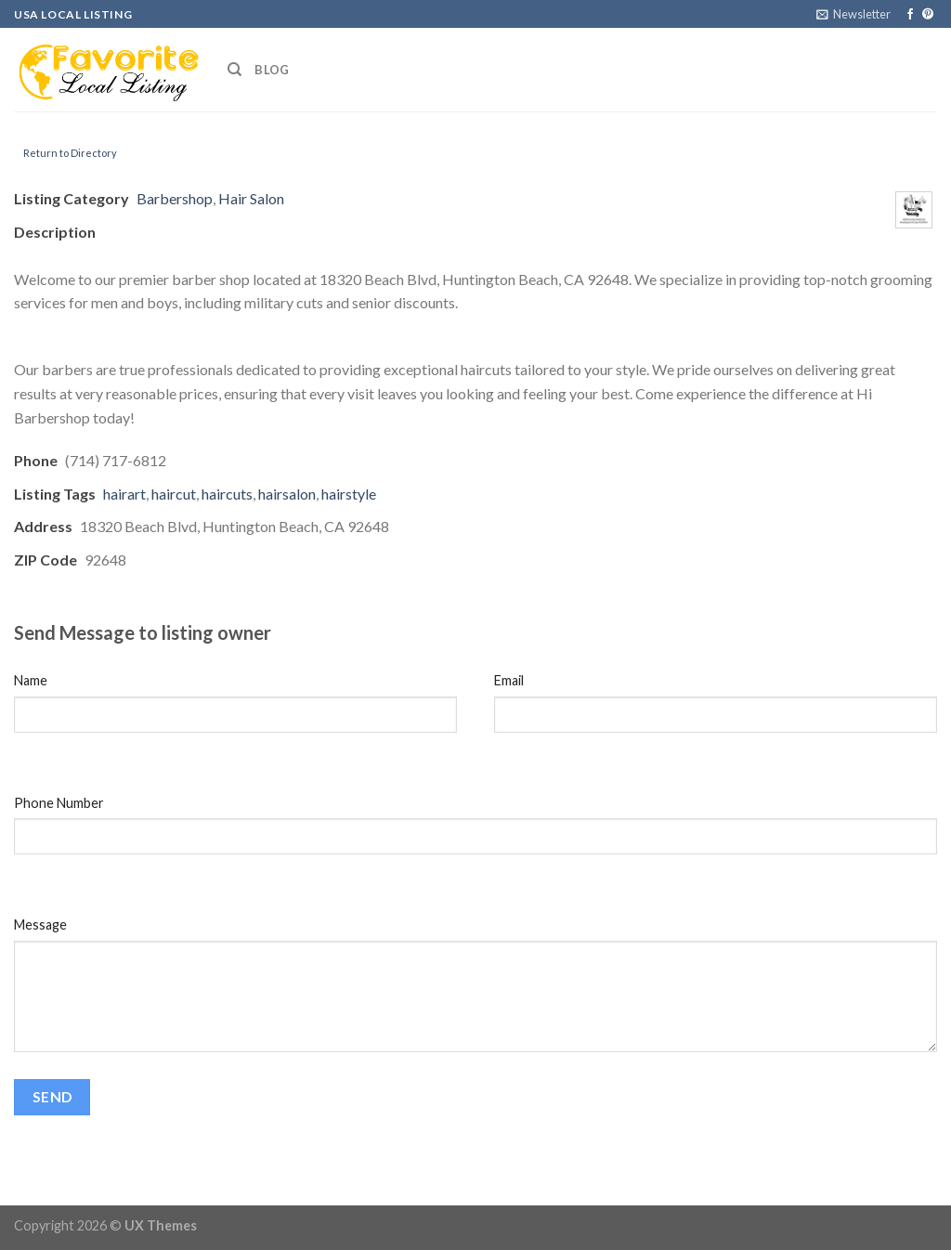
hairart (124, 493)
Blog (271, 69)
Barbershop (175, 198)
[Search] (234, 69)
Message (40, 924)
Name (30, 680)
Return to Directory (70, 153)
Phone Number (59, 803)
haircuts (227, 493)
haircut (173, 493)
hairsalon (287, 493)
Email (509, 680)
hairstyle (348, 493)
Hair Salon (251, 198)
